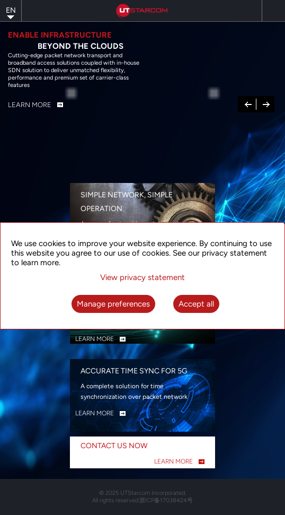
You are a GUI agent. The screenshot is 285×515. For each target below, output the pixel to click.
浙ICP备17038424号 (166, 500)
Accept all (196, 304)
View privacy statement (142, 277)
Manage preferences (113, 304)
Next (266, 103)
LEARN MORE (94, 339)
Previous (248, 103)
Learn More (29, 105)
